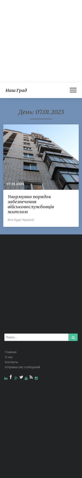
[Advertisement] (41, 41)
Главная (10, 352)
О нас (9, 357)
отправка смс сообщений (22, 367)
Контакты (11, 362)
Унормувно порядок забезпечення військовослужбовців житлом (31, 204)
